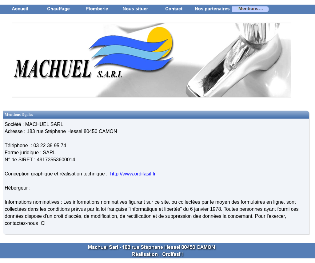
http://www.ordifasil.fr (133, 173)
